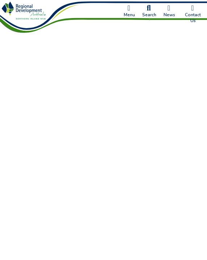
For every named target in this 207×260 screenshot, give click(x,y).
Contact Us (192, 14)
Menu (129, 11)
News (169, 11)
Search (149, 11)
